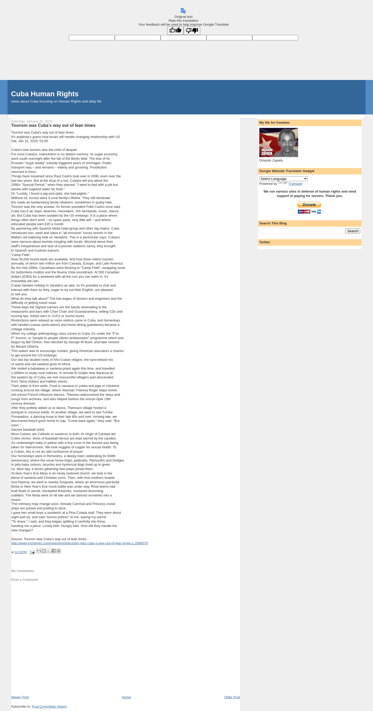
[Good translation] (175, 30)
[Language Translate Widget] (283, 178)
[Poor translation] (192, 30)
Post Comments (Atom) (49, 706)
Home (126, 697)
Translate (290, 184)
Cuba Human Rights (45, 94)
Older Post (232, 697)
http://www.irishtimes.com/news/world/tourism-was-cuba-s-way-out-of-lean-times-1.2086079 (79, 543)
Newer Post (20, 697)
